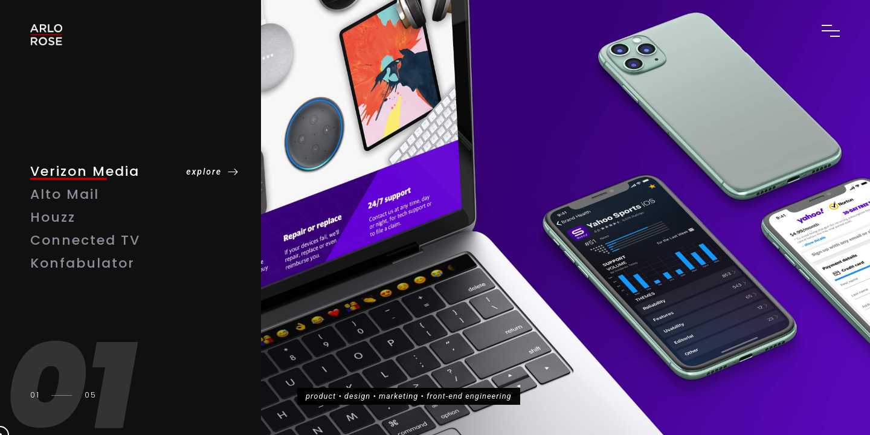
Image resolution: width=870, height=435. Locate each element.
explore (204, 171)
